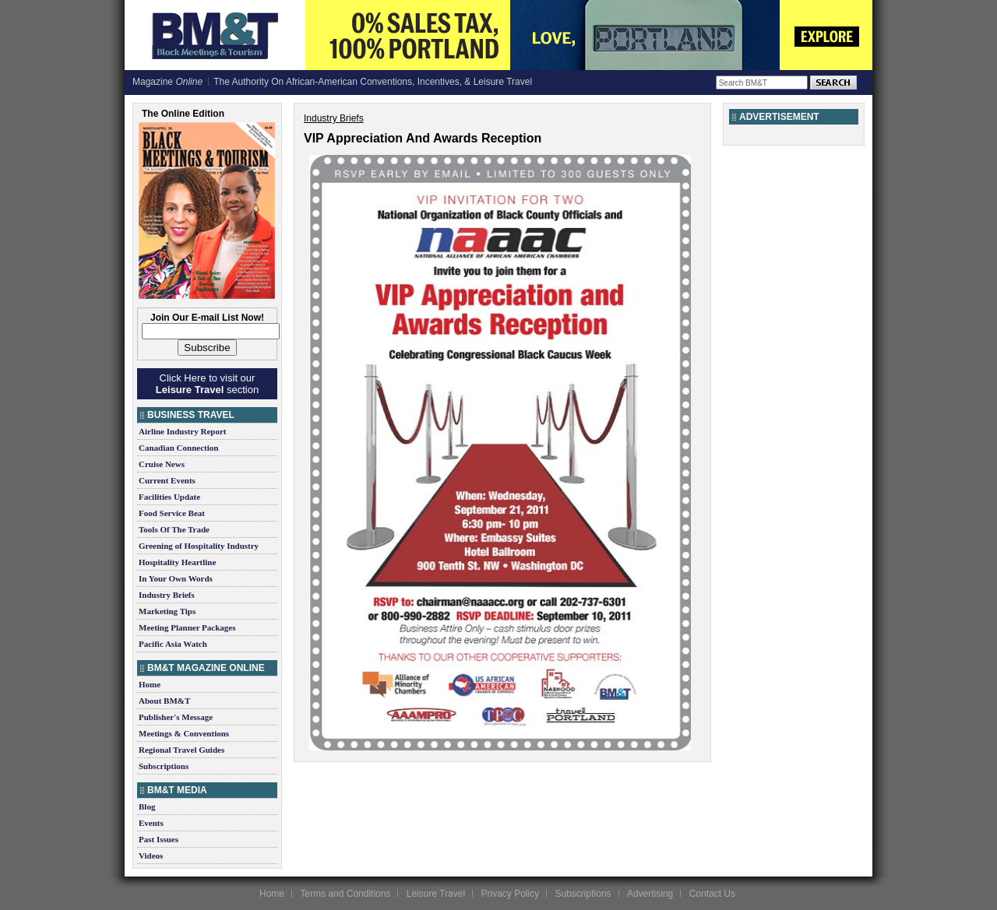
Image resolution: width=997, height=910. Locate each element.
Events (151, 822)
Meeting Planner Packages (187, 627)
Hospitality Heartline (177, 562)
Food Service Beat (172, 513)
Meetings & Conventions (184, 733)
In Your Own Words (176, 578)
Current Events (167, 480)
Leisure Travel (436, 893)
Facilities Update (169, 496)
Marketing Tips (167, 611)
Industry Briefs (167, 594)
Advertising (650, 893)
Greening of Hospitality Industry (199, 545)
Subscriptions (163, 766)
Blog (147, 806)
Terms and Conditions (345, 893)
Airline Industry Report (182, 431)
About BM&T (164, 700)
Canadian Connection (178, 447)
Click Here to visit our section (207, 383)
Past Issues (158, 839)
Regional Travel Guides (181, 749)
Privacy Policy (510, 893)
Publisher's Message (176, 717)
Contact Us (712, 893)
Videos (151, 855)
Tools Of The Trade (174, 529)
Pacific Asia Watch (173, 643)
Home (149, 684)
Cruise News (162, 464)
